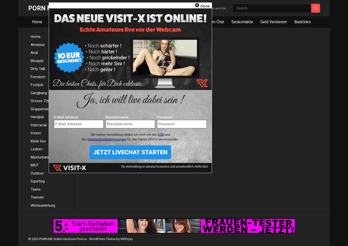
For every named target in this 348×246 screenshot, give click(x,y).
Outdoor (37, 173)
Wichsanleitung (43, 205)
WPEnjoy (126, 239)
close (205, 6)
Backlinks (302, 22)
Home (37, 22)
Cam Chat (216, 22)
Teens (36, 189)
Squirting (38, 181)
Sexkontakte (242, 22)
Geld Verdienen (273, 22)
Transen (37, 197)
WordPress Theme (102, 239)
